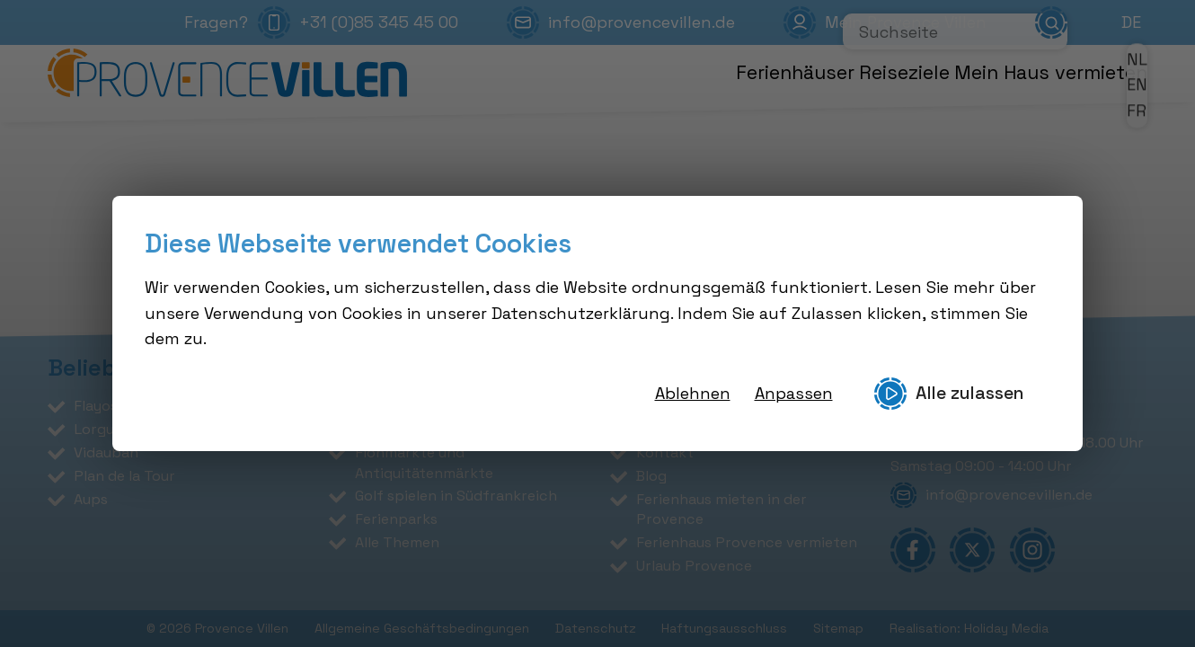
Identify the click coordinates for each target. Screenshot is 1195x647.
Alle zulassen (948, 393)
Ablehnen (692, 393)
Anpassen (794, 393)
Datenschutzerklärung (580, 313)
